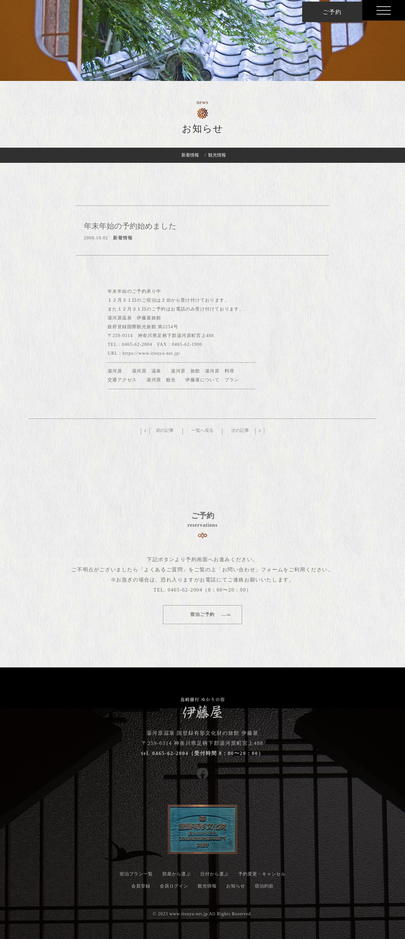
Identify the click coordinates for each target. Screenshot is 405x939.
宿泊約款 (264, 888)
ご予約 (332, 12)
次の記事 (240, 433)
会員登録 (140, 888)
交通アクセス (122, 382)
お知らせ (235, 888)
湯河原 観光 (161, 382)
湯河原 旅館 (185, 373)
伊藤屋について (202, 382)
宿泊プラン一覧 (136, 876)
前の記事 (165, 433)
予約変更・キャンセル (262, 876)
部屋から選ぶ (176, 876)
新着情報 (190, 155)
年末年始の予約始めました (130, 228)
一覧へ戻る (202, 432)
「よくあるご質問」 (164, 571)
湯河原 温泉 (146, 373)
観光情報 (217, 155)
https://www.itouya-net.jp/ (152, 355)
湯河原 (115, 373)
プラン (232, 382)
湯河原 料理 (219, 373)
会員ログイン (174, 888)
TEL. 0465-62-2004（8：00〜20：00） (202, 592)
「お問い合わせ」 (238, 571)
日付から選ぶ (214, 876)
